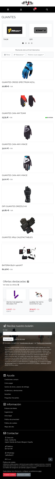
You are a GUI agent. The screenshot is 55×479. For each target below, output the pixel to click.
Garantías (8, 394)
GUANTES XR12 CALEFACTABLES (17, 237)
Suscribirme (8, 339)
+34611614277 (9, 455)
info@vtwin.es (33, 361)
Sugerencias (9, 412)
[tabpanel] (14, 32)
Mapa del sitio (9, 427)
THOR (5, 39)
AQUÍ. (39, 471)
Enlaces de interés (11, 408)
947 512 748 (8, 448)
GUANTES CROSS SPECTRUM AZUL (18, 82)
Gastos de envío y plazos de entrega (17, 387)
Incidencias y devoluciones (13, 390)
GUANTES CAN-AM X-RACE (14, 144)
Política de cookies (11, 423)
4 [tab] (32, 43)
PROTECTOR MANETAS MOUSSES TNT (14, 303)
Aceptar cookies (9, 475)
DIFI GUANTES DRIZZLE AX (14, 206)
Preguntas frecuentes (12, 398)
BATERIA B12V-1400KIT (12, 265)
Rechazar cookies (23, 475)
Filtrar (7, 55)
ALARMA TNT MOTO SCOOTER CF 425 (36, 303)
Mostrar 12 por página (35, 55)
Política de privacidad (44, 343)
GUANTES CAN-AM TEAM (14, 113)
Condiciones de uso (26, 343)
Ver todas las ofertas (11, 285)
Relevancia (18, 55)
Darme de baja (20, 339)
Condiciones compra (11, 379)
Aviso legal (8, 416)
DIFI (31, 39)
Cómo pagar (9, 383)
